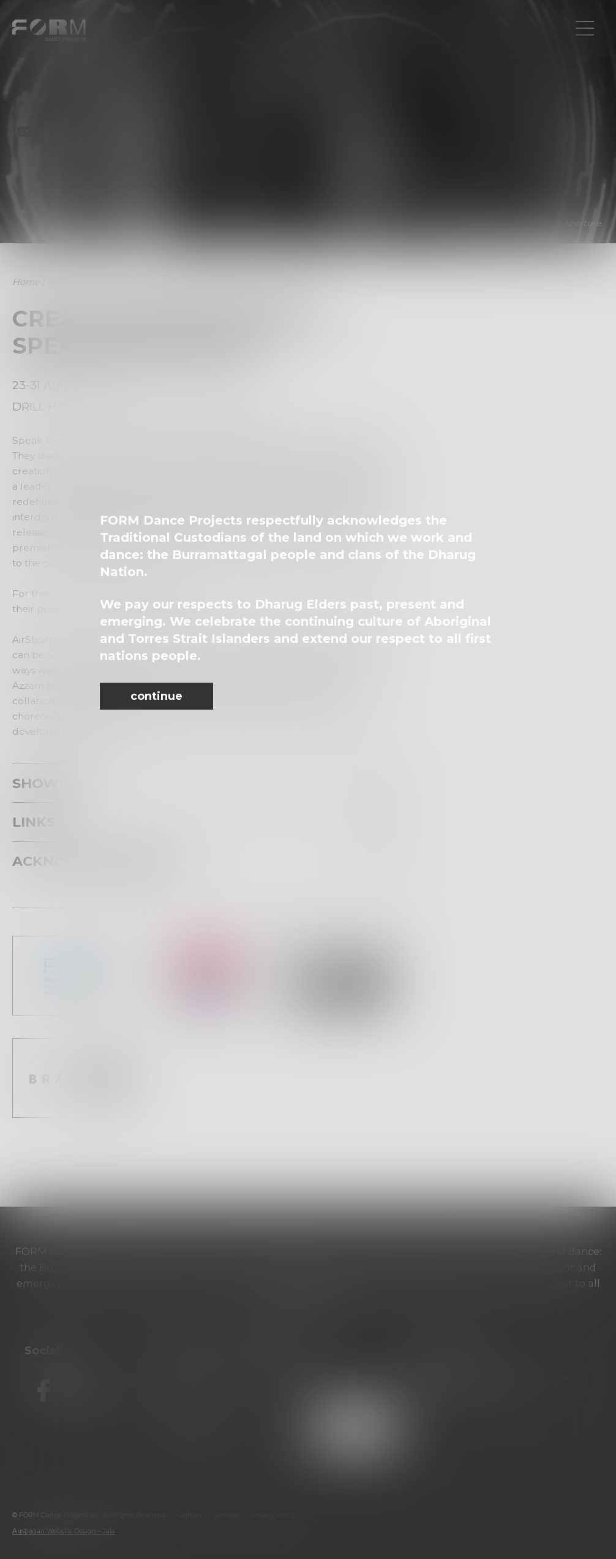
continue (156, 696)
